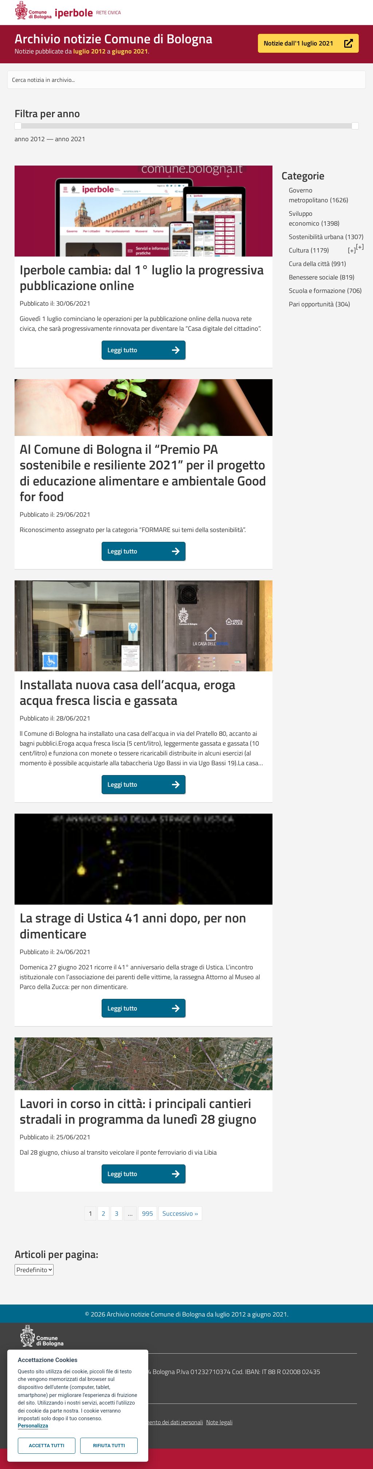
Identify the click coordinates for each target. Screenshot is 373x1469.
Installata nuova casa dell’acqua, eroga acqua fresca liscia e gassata (127, 692)
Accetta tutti (46, 1445)
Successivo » (180, 1213)
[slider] (17, 126)
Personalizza (33, 1426)
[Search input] (186, 80)
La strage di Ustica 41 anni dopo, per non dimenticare (133, 925)
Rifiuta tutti (109, 1445)
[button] (308, 43)
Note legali (219, 1422)
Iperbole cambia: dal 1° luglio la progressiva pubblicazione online (142, 277)
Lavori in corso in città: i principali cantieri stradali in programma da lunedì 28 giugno (138, 1111)
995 (147, 1213)
